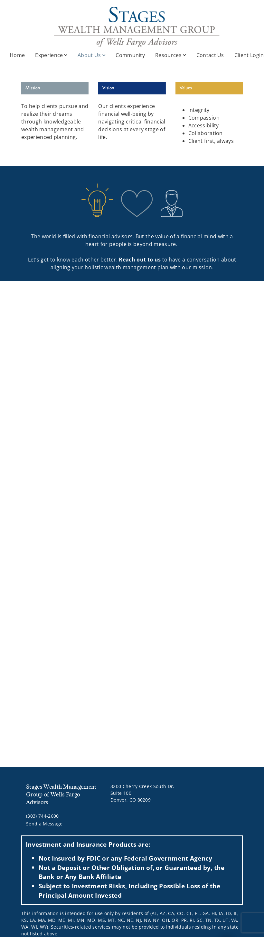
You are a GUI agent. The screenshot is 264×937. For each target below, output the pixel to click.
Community (130, 55)
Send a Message (44, 824)
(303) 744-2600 (42, 816)
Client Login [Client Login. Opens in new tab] (249, 55)
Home (17, 55)
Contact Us (210, 55)
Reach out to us (140, 259)
